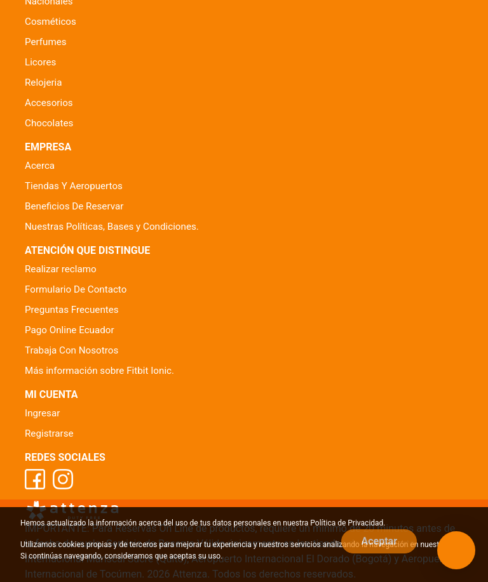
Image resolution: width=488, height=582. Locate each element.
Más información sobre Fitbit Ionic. (99, 370)
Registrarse (49, 433)
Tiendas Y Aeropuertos (74, 186)
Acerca (40, 165)
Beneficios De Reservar (74, 206)
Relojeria (43, 82)
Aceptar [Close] (379, 541)
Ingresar (42, 413)
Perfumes (46, 42)
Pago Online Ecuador (69, 330)
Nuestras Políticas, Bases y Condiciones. (112, 226)
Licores (40, 62)
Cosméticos (50, 21)
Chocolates (49, 123)
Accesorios (49, 103)
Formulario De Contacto (75, 289)
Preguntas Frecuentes (72, 309)
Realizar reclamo (61, 269)
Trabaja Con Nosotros (71, 350)
